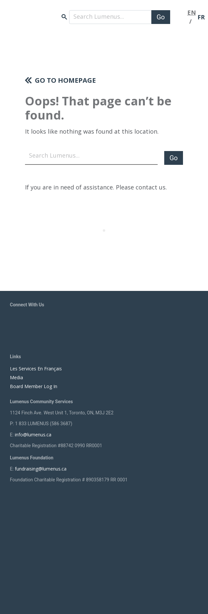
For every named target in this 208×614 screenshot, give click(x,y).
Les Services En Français (36, 368)
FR (201, 17)
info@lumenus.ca (33, 434)
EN (191, 12)
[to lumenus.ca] (49, 13)
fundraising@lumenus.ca (40, 469)
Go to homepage (65, 80)
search (64, 17)
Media (16, 377)
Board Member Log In (33, 386)
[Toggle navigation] (178, 17)
